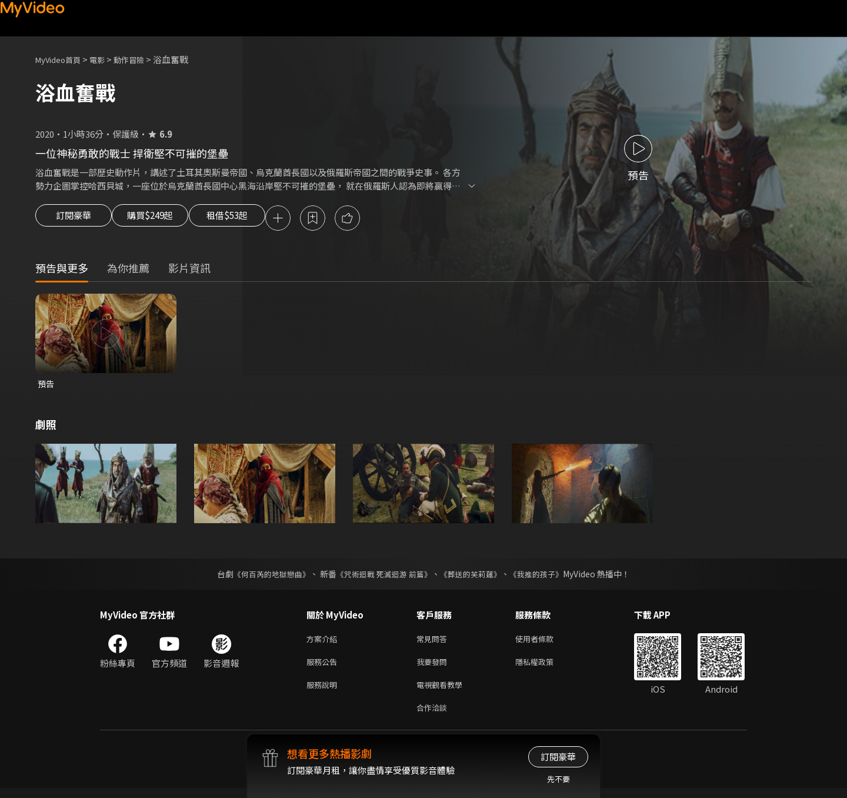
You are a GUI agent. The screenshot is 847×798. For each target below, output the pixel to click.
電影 (106, 59)
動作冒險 (141, 59)
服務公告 (324, 667)
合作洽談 (434, 716)
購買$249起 (163, 219)
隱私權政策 (544, 667)
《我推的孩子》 (545, 577)
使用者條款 (544, 642)
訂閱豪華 (73, 219)
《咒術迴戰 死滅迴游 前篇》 (383, 577)
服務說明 (324, 692)
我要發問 (434, 667)
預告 (46, 386)
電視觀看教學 (442, 692)
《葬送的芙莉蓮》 (475, 577)
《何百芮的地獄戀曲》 (264, 577)
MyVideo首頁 (62, 59)
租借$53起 (254, 219)
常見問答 (434, 642)
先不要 (558, 778)
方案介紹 (324, 642)
